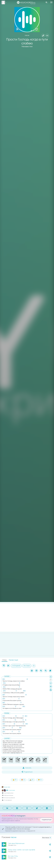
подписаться (46, 820)
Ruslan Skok (6, 787)
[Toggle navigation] (51, 2)
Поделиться (27, 772)
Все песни (46, 838)
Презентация (13, 660)
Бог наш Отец (13, 856)
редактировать (45, 827)
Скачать (27, 768)
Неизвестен (27, 47)
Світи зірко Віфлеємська (16, 843)
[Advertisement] (27, 618)
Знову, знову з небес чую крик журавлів (21, 850)
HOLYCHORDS (8, 816)
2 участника (10, 790)
